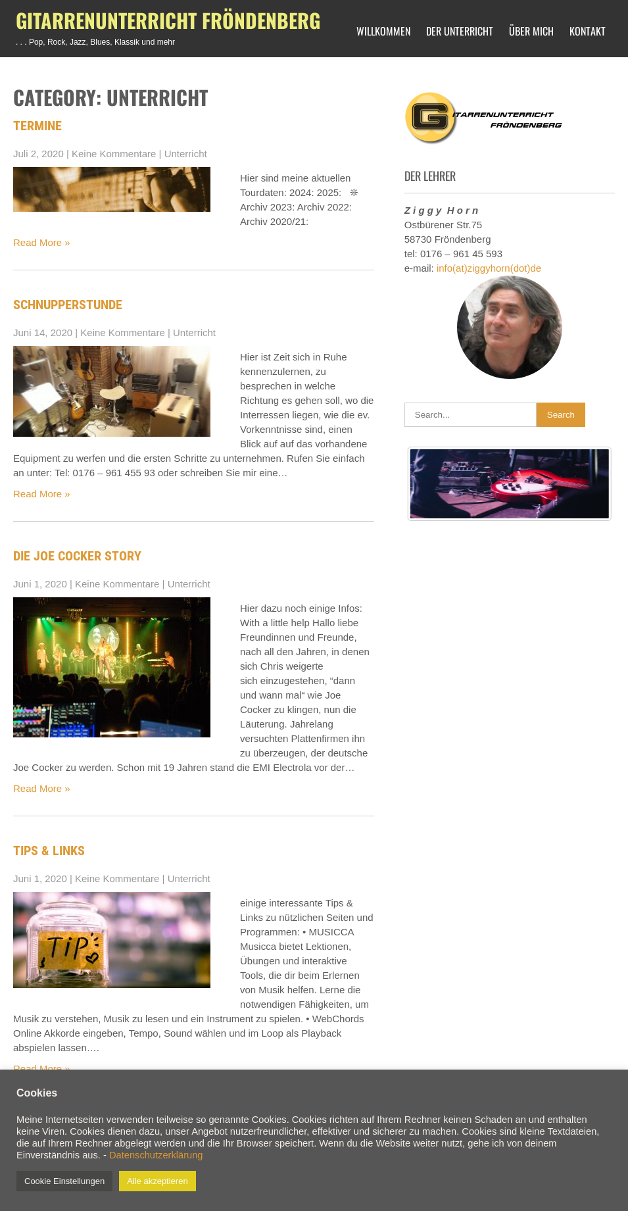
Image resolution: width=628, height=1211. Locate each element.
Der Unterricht (459, 31)
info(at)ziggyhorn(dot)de (489, 268)
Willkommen (383, 31)
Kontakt (587, 31)
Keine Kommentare (114, 153)
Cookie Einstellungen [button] (64, 1181)
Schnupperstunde (67, 304)
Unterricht (185, 153)
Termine (37, 126)
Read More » (41, 242)
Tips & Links (49, 850)
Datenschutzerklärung (156, 1155)
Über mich (531, 31)
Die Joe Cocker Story (77, 556)
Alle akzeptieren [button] (157, 1181)
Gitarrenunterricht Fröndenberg (168, 20)
